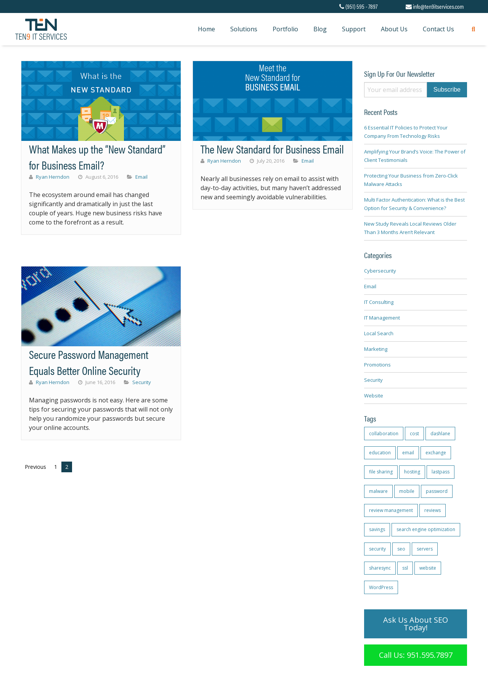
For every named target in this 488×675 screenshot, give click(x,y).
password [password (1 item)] (437, 491)
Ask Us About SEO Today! (415, 624)
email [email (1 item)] (408, 452)
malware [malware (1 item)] (378, 491)
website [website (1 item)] (427, 568)
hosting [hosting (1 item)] (412, 471)
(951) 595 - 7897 (358, 6)
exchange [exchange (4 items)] (435, 452)
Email (141, 176)
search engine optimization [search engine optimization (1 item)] (425, 529)
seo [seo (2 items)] (401, 549)
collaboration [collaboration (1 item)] (383, 433)
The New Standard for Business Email (272, 148)
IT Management (382, 317)
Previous (35, 466)
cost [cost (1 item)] (414, 433)
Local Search (378, 333)
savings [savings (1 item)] (377, 529)
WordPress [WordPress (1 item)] (381, 587)
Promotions (377, 364)
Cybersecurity (380, 270)
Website (373, 395)
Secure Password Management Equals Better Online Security (88, 362)
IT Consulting (378, 302)
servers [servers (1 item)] (425, 549)
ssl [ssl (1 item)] (405, 568)
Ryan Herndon (52, 176)
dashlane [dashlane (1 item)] (440, 433)
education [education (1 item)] (380, 452)
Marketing (375, 349)
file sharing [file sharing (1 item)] (381, 471)
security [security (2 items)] (377, 549)
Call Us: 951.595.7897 (416, 655)
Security (141, 382)
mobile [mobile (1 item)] (406, 491)
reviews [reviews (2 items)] (432, 510)
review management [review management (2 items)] (391, 510)
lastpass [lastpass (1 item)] (440, 471)
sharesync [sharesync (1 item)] (380, 568)
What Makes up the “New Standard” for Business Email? (97, 156)
